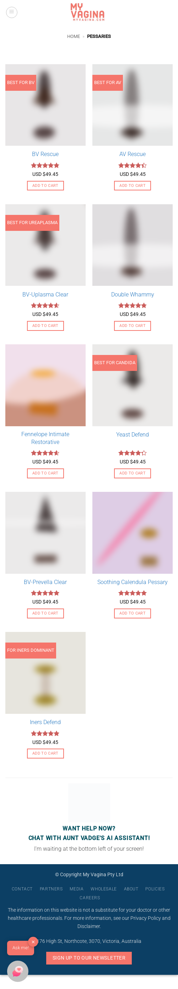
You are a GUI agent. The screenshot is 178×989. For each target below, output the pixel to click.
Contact (22, 889)
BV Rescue (45, 154)
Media (76, 889)
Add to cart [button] (45, 185)
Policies (154, 889)
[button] (11, 12)
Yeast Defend (132, 434)
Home (73, 36)
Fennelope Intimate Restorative (45, 438)
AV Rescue (132, 154)
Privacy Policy (145, 918)
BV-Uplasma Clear (45, 294)
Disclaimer (88, 926)
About (131, 889)
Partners (51, 889)
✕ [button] (33, 942)
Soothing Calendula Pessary (132, 582)
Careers (90, 897)
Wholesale (104, 889)
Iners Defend (45, 722)
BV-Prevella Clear (45, 582)
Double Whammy (132, 294)
